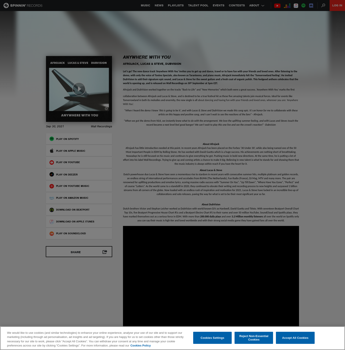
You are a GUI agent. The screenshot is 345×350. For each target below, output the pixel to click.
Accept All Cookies (295, 337)
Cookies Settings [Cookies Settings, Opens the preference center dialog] (212, 337)
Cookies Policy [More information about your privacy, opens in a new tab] (140, 345)
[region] (172, 338)
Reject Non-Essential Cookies (253, 337)
